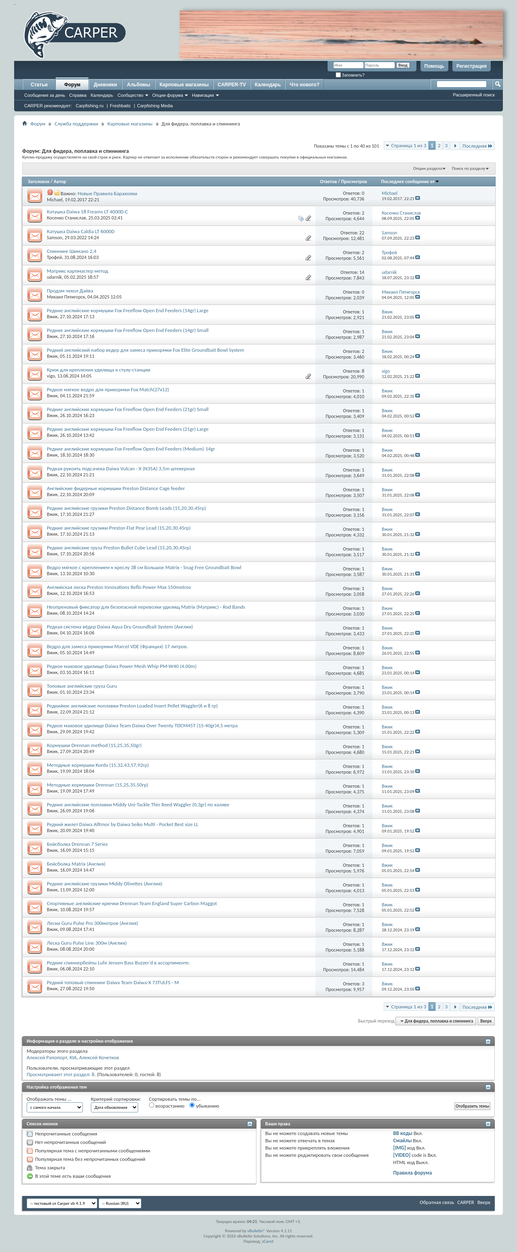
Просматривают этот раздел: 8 (61, 1074)
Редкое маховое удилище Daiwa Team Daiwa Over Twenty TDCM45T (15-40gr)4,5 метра (142, 725)
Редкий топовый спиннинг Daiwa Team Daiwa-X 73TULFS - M (113, 982)
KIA (73, 1057)
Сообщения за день (44, 95)
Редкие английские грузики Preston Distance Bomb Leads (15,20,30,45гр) (126, 508)
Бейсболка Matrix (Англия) (76, 864)
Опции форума (167, 95)
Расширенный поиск (474, 94)
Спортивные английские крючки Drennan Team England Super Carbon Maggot (132, 903)
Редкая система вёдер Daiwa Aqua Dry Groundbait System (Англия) (120, 627)
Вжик (52, 316)
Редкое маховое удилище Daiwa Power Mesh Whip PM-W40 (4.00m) (122, 666)
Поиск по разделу (468, 168)
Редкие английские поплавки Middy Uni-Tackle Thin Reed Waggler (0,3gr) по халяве (138, 804)
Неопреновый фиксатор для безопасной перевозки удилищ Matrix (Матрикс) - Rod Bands (146, 607)
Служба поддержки (76, 124)
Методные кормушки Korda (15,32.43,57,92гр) (98, 765)
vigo (51, 376)
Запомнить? (350, 75)
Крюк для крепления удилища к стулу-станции (98, 370)
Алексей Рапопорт (47, 1057)
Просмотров (354, 181)
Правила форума (412, 1173)
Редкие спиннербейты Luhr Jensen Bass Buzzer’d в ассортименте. (118, 963)
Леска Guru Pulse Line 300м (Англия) (87, 943)
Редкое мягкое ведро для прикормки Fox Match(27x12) (108, 389)
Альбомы (138, 85)
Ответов (328, 181)
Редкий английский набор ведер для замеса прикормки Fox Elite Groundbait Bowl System (145, 350)
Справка (77, 95)
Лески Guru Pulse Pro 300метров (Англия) (92, 923)
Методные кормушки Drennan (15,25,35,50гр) (97, 785)
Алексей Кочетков (99, 1057)
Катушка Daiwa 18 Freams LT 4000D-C (87, 212)
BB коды (403, 1133)
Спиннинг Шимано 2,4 (72, 251)
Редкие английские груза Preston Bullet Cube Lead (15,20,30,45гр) (119, 548)
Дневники (105, 85)
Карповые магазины (184, 85)
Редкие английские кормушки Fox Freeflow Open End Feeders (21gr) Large (127, 429)
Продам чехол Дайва (70, 291)
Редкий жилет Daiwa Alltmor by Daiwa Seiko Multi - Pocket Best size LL (122, 824)
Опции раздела (427, 168)
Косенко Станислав (66, 218)
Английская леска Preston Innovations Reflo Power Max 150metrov (119, 587)
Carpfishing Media (155, 105)
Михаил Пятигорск (66, 297)
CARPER (465, 1202)
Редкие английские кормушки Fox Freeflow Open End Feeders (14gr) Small (127, 330)
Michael (55, 199)
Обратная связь (437, 1202)
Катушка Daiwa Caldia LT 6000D (80, 231)
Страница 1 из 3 (409, 145)
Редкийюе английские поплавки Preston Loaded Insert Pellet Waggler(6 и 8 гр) (132, 706)
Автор (60, 181)
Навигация (203, 95)
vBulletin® (256, 1230)
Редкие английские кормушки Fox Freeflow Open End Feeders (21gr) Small (127, 409)
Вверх (486, 1021)
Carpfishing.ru (89, 105)
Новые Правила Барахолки (107, 193)
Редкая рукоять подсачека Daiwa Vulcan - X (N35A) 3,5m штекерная (121, 468)
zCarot (268, 1241)
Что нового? (304, 85)
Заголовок (38, 181)
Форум (72, 85)
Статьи (39, 85)
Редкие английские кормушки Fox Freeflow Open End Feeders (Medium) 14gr (131, 449)
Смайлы (402, 1140)
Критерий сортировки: (116, 1099)
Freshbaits (120, 105)
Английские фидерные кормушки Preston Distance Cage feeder (116, 488)
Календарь (101, 95)
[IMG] (399, 1148)
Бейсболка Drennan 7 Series (77, 844)
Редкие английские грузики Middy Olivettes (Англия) (104, 884)
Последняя (477, 146)
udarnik (54, 277)
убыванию (204, 1105)
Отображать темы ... (49, 1099)
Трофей (54, 257)
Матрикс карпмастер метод (77, 271)
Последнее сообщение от (410, 181)
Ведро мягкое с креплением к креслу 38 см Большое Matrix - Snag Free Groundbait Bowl (144, 567)
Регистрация (471, 66)
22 (361, 233)
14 (361, 272)
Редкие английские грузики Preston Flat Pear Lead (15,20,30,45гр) (119, 528)
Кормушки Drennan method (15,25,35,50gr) (94, 745)
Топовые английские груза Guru (82, 686)
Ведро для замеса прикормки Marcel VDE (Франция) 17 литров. (117, 646)
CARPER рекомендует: (48, 105)
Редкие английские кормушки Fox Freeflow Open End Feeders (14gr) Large (127, 310)
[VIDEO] (402, 1155)
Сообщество (130, 95)
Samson (54, 237)
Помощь (434, 66)
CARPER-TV (232, 85)
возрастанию (167, 1105)
